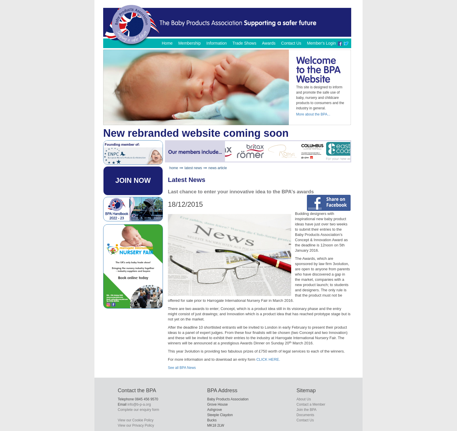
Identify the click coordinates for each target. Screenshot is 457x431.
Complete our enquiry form (138, 410)
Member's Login (321, 43)
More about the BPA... (313, 114)
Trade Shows (244, 43)
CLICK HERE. (268, 359)
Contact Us (291, 43)
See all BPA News (182, 368)
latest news (193, 168)
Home (167, 43)
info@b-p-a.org (139, 404)
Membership (189, 43)
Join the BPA (306, 410)
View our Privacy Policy (136, 425)
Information (216, 43)
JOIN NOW (133, 180)
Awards (268, 43)
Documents (305, 415)
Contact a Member (310, 404)
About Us (303, 399)
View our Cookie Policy (136, 420)
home (173, 168)
